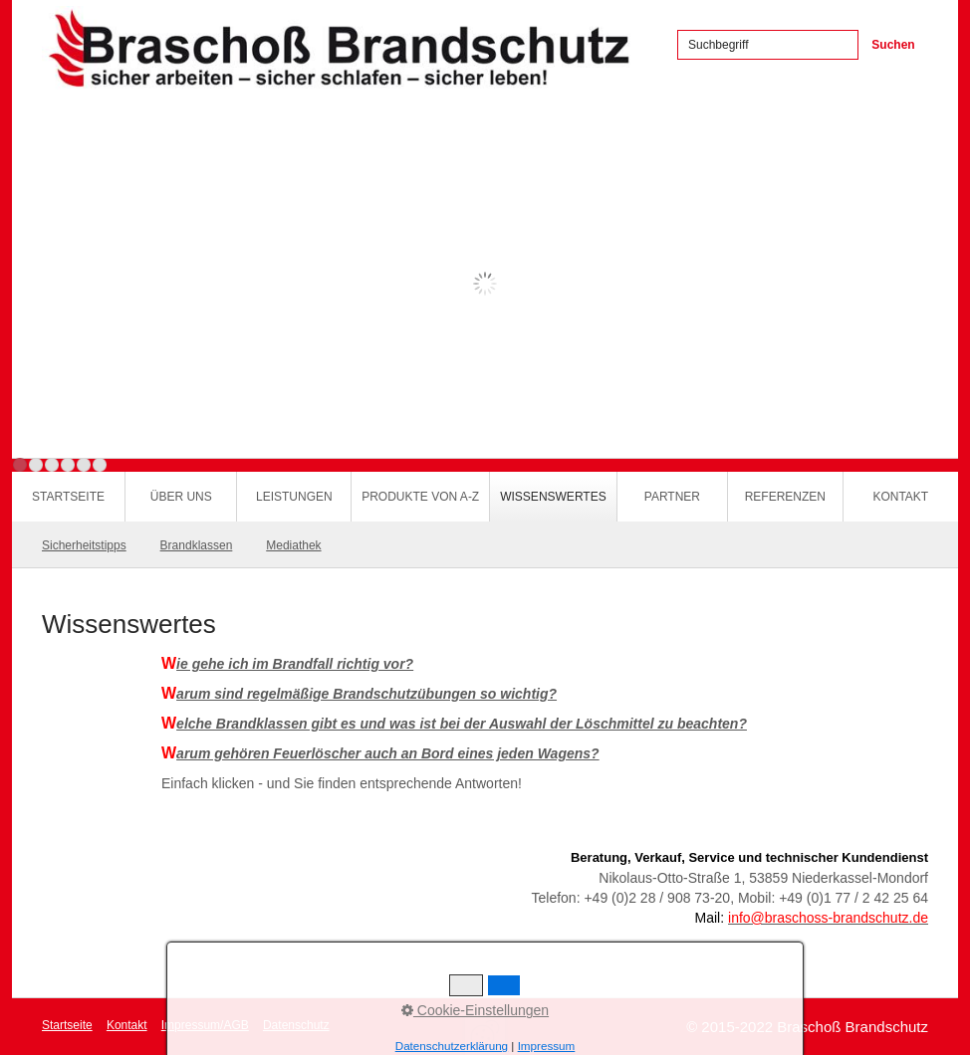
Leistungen (294, 497)
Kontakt (900, 497)
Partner (672, 497)
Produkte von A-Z (420, 497)
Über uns (181, 497)
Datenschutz (296, 1025)
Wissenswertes (553, 497)
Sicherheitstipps (84, 545)
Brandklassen (196, 545)
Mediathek (293, 545)
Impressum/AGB (205, 1025)
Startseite (68, 497)
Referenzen (785, 497)
